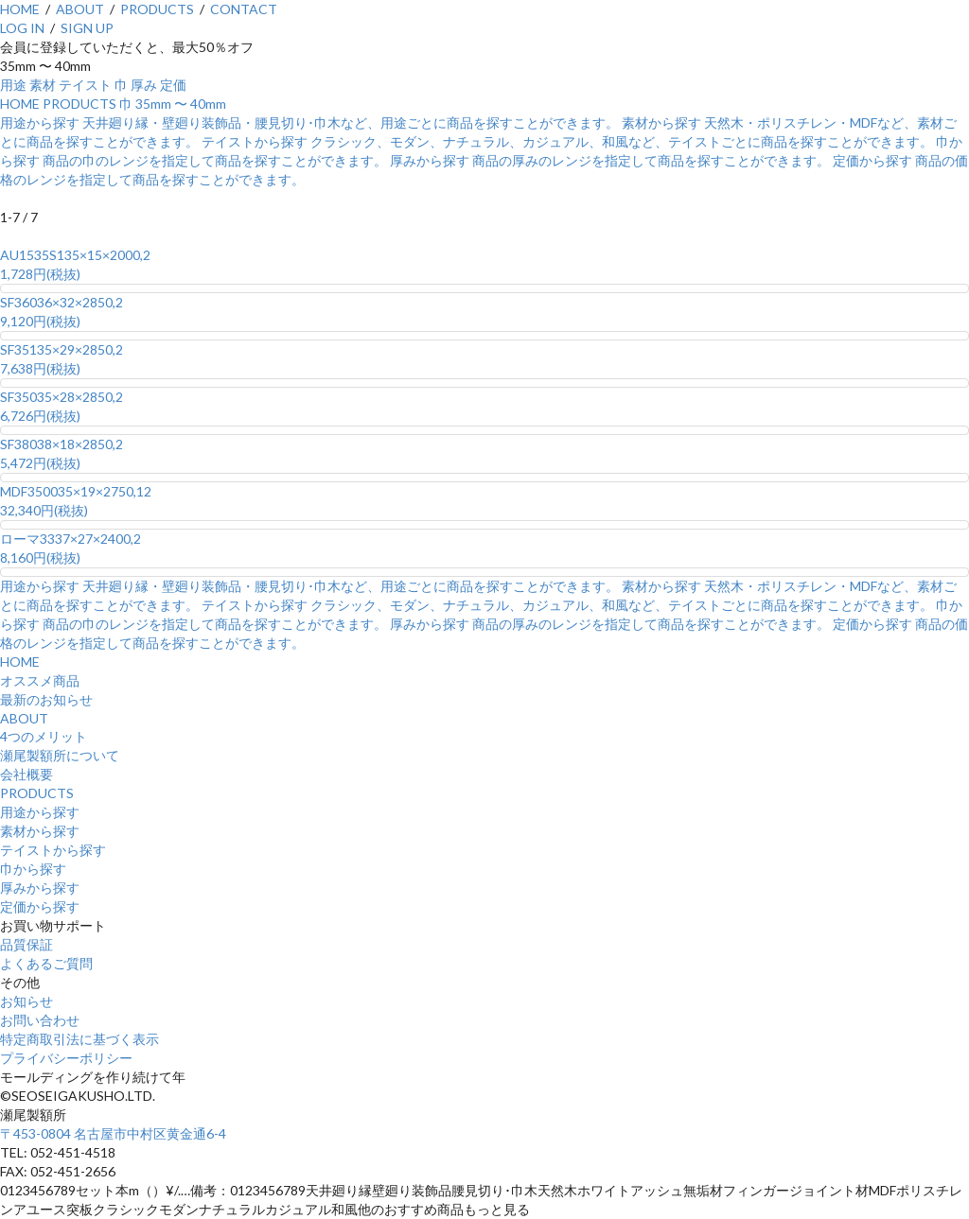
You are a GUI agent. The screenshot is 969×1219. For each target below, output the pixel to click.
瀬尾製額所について (59, 755)
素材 (42, 85)
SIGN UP (87, 28)
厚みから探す (39, 887)
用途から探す (39, 812)
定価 (173, 85)
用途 (13, 85)
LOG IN (22, 28)
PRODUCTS (157, 9)
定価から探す (39, 906)
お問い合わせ (39, 1020)
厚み (144, 85)
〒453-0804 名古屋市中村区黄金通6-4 (113, 1133)
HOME (20, 9)
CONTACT (243, 9)
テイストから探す (53, 850)
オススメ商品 (39, 680)
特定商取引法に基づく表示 (79, 1039)
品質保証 (26, 944)
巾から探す (33, 869)
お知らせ (26, 1001)
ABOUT (80, 9)
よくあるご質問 (46, 963)
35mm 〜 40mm (180, 104)
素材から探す (39, 831)
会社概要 (26, 774)
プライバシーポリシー (66, 1058)
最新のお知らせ (46, 699)
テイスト (85, 85)
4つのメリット (43, 736)
